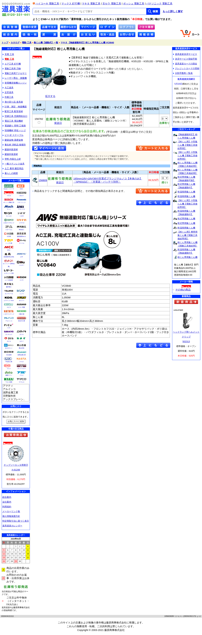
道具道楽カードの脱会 (185, 63)
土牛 (21, 257)
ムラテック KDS (9, 300)
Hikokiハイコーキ (9, 189)
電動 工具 (26, 42)
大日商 (9, 236)
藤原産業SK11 (21, 236)
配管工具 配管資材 (13, 111)
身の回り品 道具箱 (13, 102)
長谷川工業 (21, 321)
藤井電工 (9, 287)
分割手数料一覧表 (183, 73)
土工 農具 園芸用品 (13, 168)
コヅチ (22, 280)
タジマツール (9, 293)
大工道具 (8, 87)
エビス (9, 307)
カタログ (15, 42)
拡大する (50, 95)
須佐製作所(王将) (9, 257)
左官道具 (8, 92)
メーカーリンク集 (11, 511)
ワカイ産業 (8, 382)
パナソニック (21, 202)
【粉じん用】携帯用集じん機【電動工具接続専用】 (187, 235)
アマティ (16, 386)
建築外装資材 (10, 154)
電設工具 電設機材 (13, 121)
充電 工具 (8, 54)
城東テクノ (8, 375)
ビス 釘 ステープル (13, 135)
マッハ (9, 209)
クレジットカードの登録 (186, 68)
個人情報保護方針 (11, 516)
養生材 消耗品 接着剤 (14, 144)
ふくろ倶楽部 (9, 280)
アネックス (21, 209)
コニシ (9, 368)
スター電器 (21, 307)
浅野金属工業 (21, 355)
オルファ (21, 300)
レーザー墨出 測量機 (15, 78)
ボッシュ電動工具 (8, 202)
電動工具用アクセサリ (15, 73)
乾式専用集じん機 (186, 218)
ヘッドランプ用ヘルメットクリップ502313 (186, 337)
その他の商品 (183, 289)
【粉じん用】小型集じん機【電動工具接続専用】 (187, 145)
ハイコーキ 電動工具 (47, 3)
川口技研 (9, 355)
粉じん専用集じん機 (187, 257)
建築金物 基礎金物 (13, 140)
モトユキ (9, 216)
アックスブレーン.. (16, 399)
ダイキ (22, 334)
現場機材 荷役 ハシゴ (14, 130)
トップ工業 (8, 243)
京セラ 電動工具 (111, 3)
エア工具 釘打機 (12, 64)
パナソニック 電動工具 (159, 3)
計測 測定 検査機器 (15, 106)
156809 (43, 180)
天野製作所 (16, 396)
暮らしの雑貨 (10, 173)
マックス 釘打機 (70, 3)
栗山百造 (21, 348)
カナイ (22, 341)
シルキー (21, 265)
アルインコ (8, 321)
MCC (8, 250)
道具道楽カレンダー (12, 525)
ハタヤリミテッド (8, 314)
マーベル (21, 243)
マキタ (9, 195)
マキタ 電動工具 (91, 3)
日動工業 (21, 314)
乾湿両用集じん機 (186, 191)
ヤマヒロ (21, 382)
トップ (5, 42)
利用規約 (6, 506)
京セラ (22, 195)
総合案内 (6, 497)
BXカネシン (8, 348)
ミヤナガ (21, 223)
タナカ (9, 341)
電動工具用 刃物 (12, 68)
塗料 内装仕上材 (12, 159)
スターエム (8, 229)
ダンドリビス (21, 368)
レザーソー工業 (9, 273)
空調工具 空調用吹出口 (15, 116)
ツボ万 (22, 216)
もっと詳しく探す (173, 11)
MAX (21, 189)
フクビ (22, 375)
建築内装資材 (10, 149)
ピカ (8, 327)
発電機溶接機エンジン (15, 83)
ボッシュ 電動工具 (133, 3)
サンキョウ (8, 334)
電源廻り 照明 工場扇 (14, 125)
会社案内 (6, 502)
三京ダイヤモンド (8, 223)
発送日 (58, 121)
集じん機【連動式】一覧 (46, 42)
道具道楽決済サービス (185, 54)
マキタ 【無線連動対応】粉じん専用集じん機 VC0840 (87, 42)
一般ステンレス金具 (13, 163)
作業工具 (8, 97)
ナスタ (22, 361)
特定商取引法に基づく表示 (15, 521)
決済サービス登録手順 (185, 59)
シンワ (22, 293)
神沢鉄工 (21, 229)
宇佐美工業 (8, 361)
